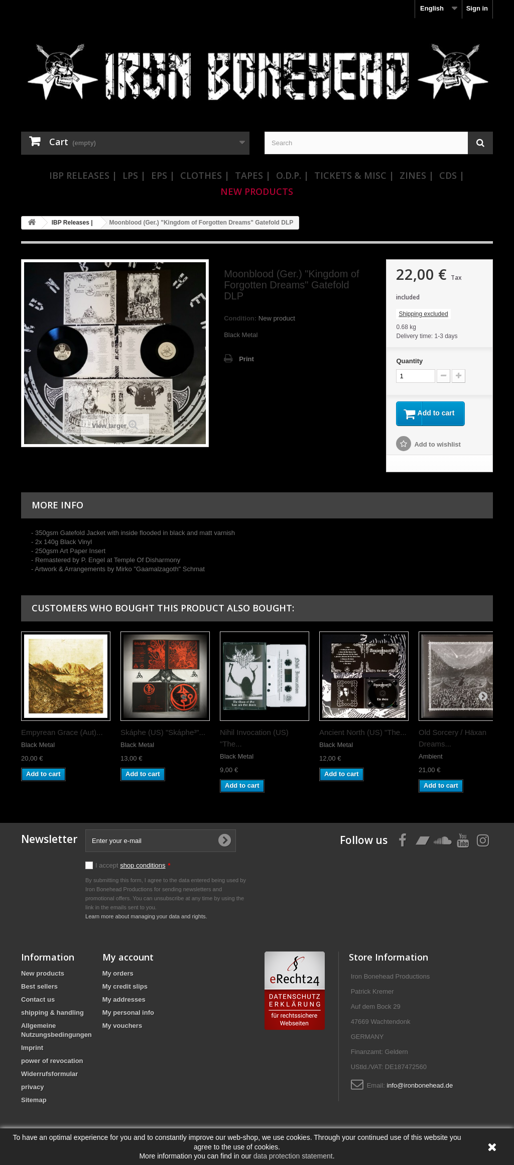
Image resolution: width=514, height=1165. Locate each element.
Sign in (477, 8)
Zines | (417, 175)
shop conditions (142, 867)
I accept (133, 867)
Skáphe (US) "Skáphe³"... (162, 733)
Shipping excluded (423, 313)
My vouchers (122, 1027)
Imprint (32, 1049)
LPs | (134, 175)
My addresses (124, 1001)
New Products (256, 191)
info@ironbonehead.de (420, 1087)
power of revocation (52, 1062)
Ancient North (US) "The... (363, 733)
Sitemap (34, 1101)
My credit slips (125, 988)
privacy (32, 1088)
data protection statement (293, 1156)
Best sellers (39, 988)
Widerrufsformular (49, 1075)
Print (246, 359)
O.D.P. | (292, 175)
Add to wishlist (437, 446)
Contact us (38, 1001)
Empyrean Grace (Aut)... (62, 733)
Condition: (240, 318)
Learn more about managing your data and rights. (146, 918)
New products (42, 975)
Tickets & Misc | (354, 175)
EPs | (163, 175)
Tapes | (253, 175)
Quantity (409, 361)
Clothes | (204, 175)
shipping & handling (52, 1014)
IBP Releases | (83, 175)
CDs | (451, 175)
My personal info (128, 1014)
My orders (118, 975)
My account (128, 958)
